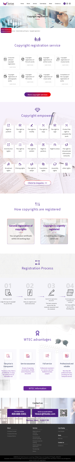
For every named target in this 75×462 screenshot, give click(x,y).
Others (34, 451)
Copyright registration (36, 31)
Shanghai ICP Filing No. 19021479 (52, 457)
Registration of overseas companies (36, 433)
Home (22, 3)
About (28, 3)
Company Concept (11, 431)
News (50, 3)
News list (60, 439)
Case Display (61, 431)
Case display (43, 3)
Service (35, 3)
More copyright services (37, 94)
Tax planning (36, 449)
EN (64, 3)
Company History (11, 436)
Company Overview (12, 434)
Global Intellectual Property (23, 31)
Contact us (57, 3)
